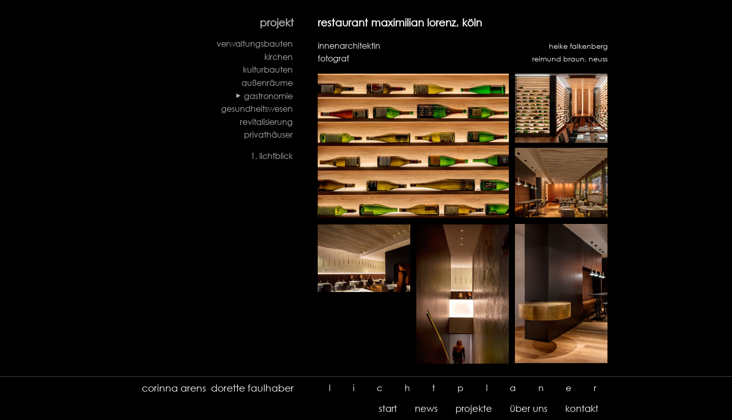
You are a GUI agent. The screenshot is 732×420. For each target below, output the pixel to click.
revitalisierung (266, 122)
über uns (528, 408)
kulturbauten (268, 69)
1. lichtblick (272, 156)
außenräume (267, 83)
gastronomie (268, 96)
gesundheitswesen (257, 109)
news (426, 408)
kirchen (278, 57)
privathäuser (268, 135)
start (388, 408)
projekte (473, 408)
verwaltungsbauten (255, 44)
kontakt (581, 408)
